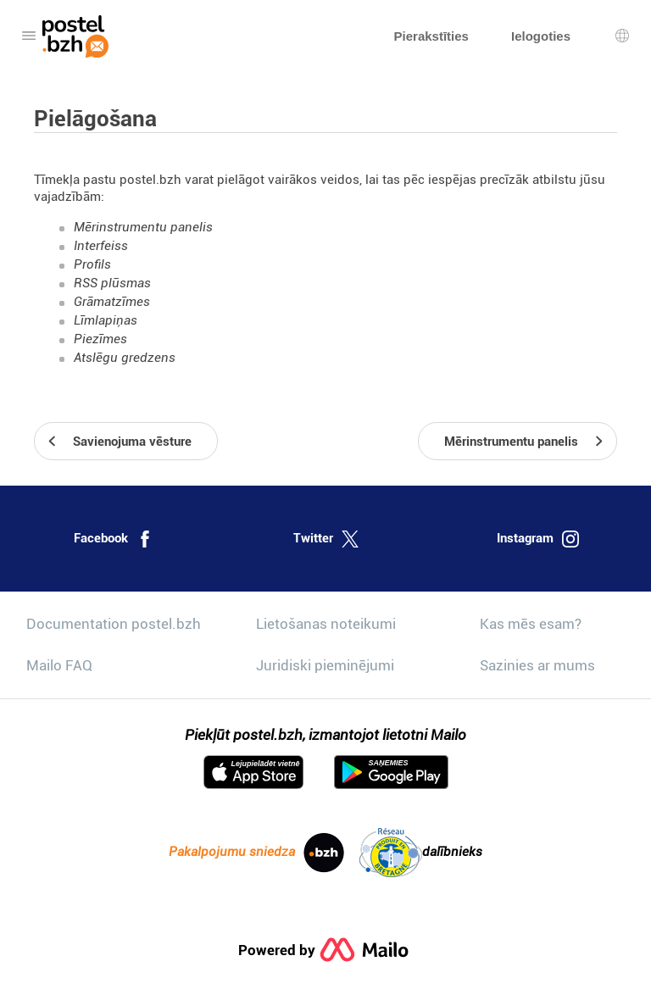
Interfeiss (101, 245)
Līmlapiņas (105, 320)
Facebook (113, 539)
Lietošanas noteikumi (326, 623)
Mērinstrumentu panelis (143, 227)
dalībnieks (420, 852)
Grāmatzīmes (112, 301)
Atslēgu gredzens (124, 357)
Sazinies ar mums (537, 665)
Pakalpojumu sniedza (256, 852)
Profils (92, 264)
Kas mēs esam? (530, 623)
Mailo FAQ (59, 665)
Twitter (326, 539)
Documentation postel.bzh (113, 623)
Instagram (538, 539)
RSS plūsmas (112, 283)
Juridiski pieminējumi (325, 665)
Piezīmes (100, 339)
